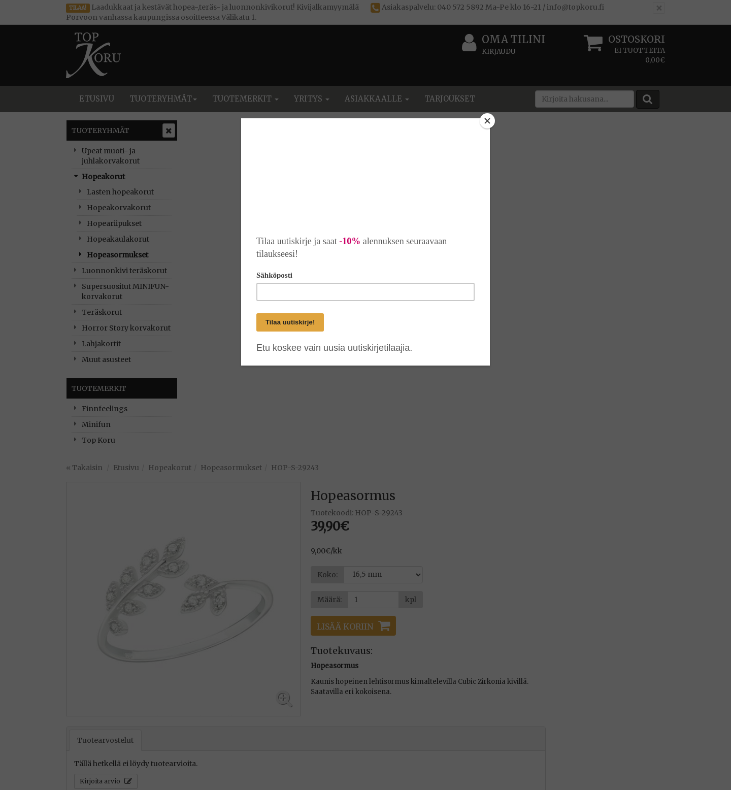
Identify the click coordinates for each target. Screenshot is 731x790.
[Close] (487, 120)
